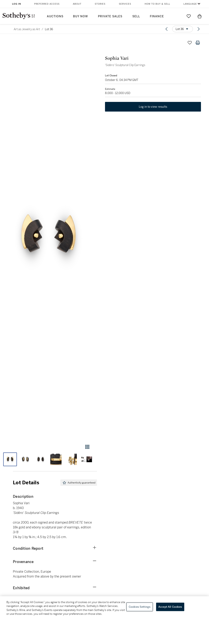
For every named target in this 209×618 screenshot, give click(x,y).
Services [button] (125, 4)
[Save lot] (189, 42)
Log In (16, 4)
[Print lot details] (198, 42)
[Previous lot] (167, 29)
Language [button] (190, 4)
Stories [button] (100, 4)
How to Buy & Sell (157, 4)
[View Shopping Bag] (199, 16)
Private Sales (110, 16)
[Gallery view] (87, 447)
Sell (136, 16)
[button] (48, 237)
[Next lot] (199, 29)
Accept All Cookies (170, 607)
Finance (157, 16)
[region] (104, 607)
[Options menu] (182, 29)
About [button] (77, 4)
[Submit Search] (178, 16)
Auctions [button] (55, 16)
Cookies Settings (139, 607)
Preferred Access (47, 4)
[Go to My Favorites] (189, 16)
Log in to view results (153, 107)
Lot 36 (49, 29)
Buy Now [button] (80, 16)
